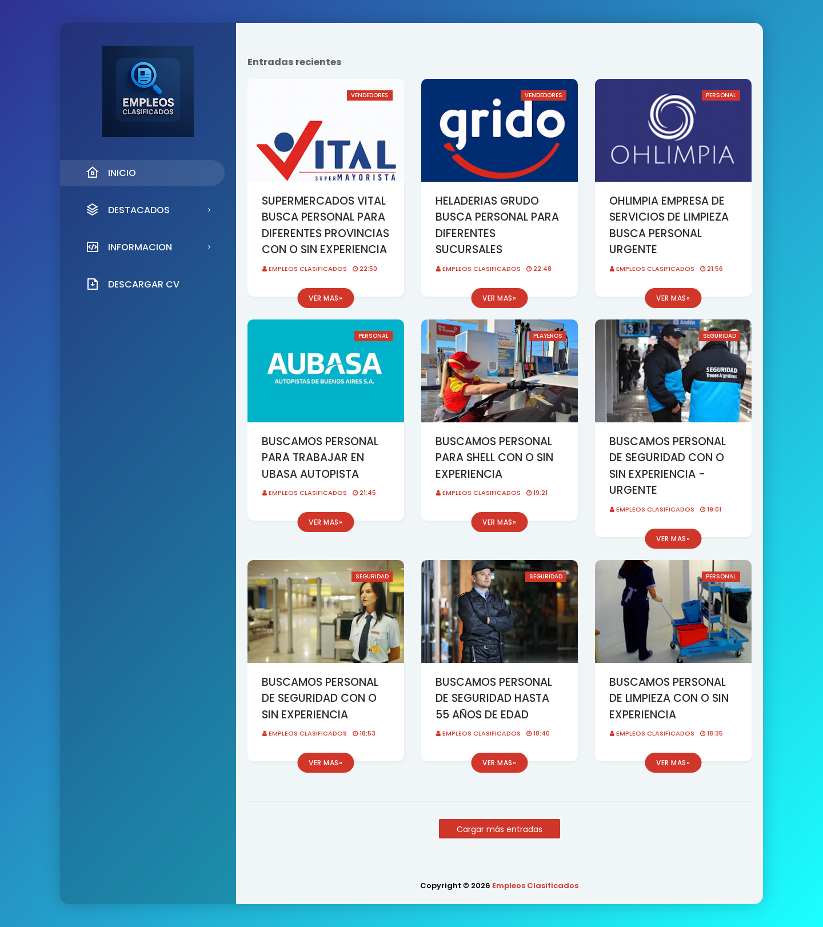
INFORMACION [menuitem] (129, 247)
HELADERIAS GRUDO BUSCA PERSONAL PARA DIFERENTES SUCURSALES (497, 225)
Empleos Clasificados (308, 268)
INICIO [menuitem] (111, 172)
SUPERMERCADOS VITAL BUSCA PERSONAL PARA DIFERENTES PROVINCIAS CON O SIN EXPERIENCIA (325, 225)
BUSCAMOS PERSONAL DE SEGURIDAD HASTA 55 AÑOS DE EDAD (494, 698)
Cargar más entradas (499, 829)
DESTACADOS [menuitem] (128, 210)
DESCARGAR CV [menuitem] (132, 284)
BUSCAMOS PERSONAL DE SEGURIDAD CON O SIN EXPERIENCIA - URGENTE (667, 466)
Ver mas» (325, 298)
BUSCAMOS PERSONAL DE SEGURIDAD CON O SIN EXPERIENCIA (320, 698)
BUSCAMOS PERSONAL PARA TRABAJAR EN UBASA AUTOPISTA (320, 458)
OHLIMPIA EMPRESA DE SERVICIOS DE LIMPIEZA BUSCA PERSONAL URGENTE (669, 225)
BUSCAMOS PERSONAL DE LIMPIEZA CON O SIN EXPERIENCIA (669, 698)
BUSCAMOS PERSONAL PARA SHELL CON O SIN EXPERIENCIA (494, 458)
